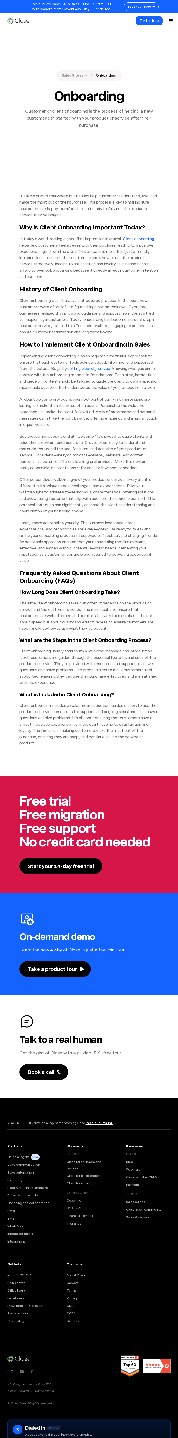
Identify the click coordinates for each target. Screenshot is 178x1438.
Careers (73, 1283)
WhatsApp (15, 1226)
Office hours (16, 1290)
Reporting (14, 1180)
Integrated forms (20, 1234)
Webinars (133, 1169)
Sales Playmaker (138, 1217)
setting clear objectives (88, 368)
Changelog (15, 1321)
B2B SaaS (74, 1208)
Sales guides (135, 1202)
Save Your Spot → (141, 6)
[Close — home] (18, 1358)
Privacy (72, 1298)
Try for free (149, 21)
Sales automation (20, 1172)
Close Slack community (143, 1209)
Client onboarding (138, 238)
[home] (20, 21)
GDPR (71, 1306)
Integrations (16, 1241)
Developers (16, 1298)
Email (11, 1211)
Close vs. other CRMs (142, 1177)
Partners (132, 1185)
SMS (10, 1218)
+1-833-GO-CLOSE (21, 1275)
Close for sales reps (81, 1183)
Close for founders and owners (84, 1165)
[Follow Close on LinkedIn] (11, 1371)
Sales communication (23, 1164)
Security (73, 1321)
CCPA (71, 1313)
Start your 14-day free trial (61, 866)
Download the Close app (25, 1306)
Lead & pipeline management (29, 1188)
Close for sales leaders (84, 1176)
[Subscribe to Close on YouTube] (22, 1371)
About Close (76, 1275)
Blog (129, 1162)
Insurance (74, 1223)
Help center (16, 1283)
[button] (171, 21)
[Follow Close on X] (32, 1371)
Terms (71, 1290)
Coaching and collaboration (28, 1203)
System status (18, 1313)
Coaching (74, 1200)
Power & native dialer (23, 1195)
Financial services (80, 1216)
